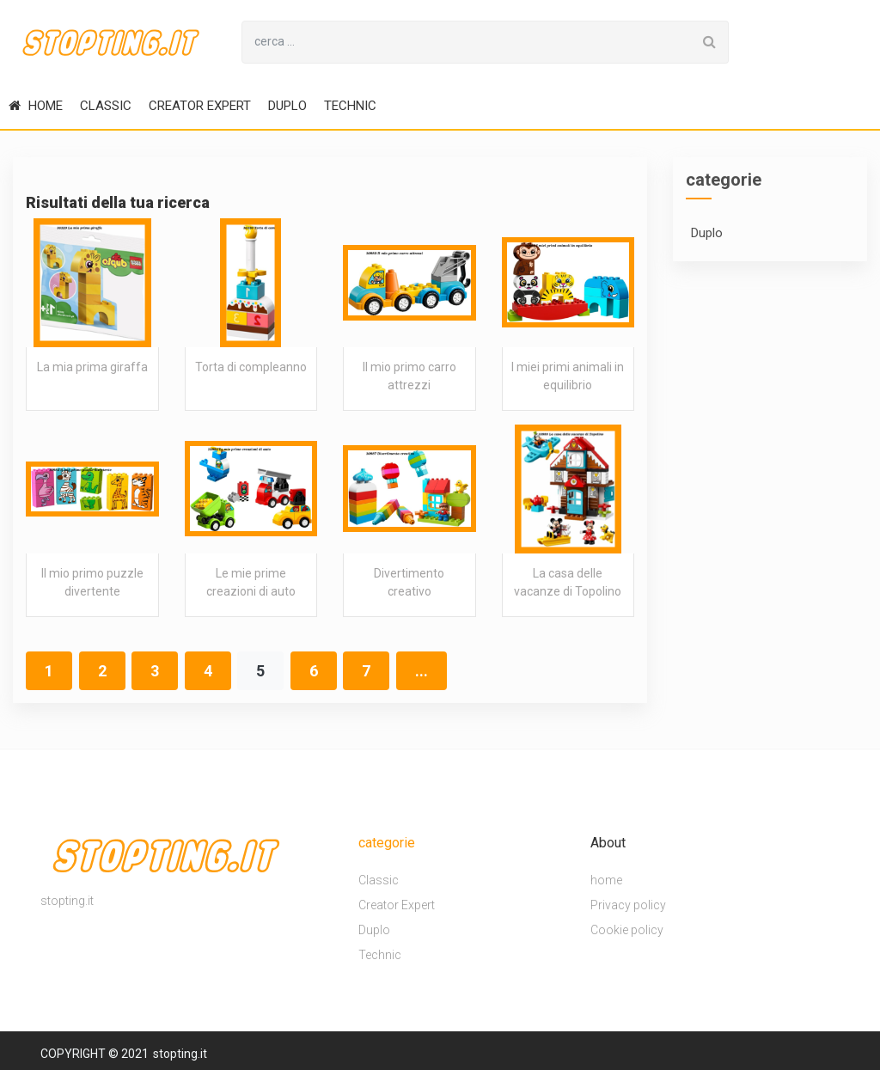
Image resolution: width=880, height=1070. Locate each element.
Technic (350, 105)
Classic (105, 105)
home (36, 105)
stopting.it (180, 1054)
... (421, 671)
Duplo (287, 105)
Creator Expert (200, 105)
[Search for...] (466, 42)
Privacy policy (628, 905)
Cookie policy (626, 930)
